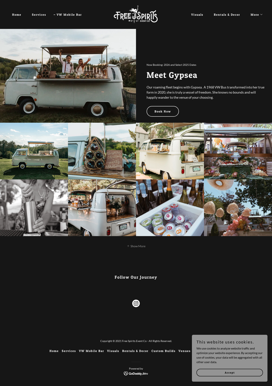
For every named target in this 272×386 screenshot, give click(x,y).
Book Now (163, 111)
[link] (136, 14)
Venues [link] (184, 351)
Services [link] (39, 14)
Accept (230, 372)
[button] (255, 14)
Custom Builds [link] (163, 351)
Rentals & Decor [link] (227, 14)
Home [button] (54, 351)
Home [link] (16, 14)
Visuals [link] (197, 14)
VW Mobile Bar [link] (69, 14)
